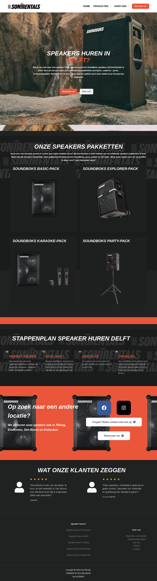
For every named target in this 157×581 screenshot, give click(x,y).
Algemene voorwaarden (136, 536)
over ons (136, 542)
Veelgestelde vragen (136, 539)
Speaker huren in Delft (78, 536)
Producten (102, 6)
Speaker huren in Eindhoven (78, 555)
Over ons (122, 6)
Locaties (136, 549)
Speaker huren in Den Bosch (78, 530)
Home (86, 6)
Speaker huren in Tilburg (78, 542)
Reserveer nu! (140, 6)
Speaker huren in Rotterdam (78, 549)
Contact (136, 546)
